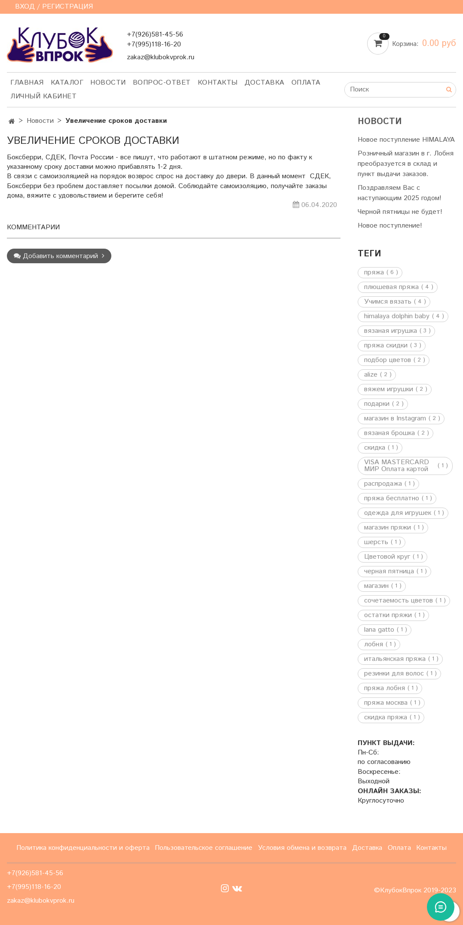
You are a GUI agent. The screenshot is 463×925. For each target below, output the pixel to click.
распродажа (383, 484)
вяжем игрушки (388, 389)
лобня (373, 644)
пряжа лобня (384, 688)
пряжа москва (386, 703)
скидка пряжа (385, 717)
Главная (27, 83)
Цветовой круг (387, 557)
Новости (108, 83)
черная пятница (389, 571)
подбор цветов (387, 360)
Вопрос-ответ (162, 83)
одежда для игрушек (397, 513)
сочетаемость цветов (398, 600)
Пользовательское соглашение (203, 848)
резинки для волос (394, 673)
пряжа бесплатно (391, 498)
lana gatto (379, 630)
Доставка (265, 83)
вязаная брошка (389, 433)
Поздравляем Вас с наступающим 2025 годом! (400, 193)
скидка (374, 447)
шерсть (376, 542)
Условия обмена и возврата (302, 848)
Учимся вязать (387, 301)
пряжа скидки (386, 345)
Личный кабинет (43, 96)
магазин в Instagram (395, 418)
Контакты (218, 83)
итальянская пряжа (395, 659)
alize (370, 374)
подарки (376, 404)
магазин (376, 586)
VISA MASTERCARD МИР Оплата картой (396, 466)
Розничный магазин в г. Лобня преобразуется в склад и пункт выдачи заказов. (406, 164)
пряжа (374, 272)
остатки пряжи (388, 615)
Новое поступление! (390, 226)
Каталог (67, 83)
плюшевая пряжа (391, 287)
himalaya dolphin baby (396, 316)
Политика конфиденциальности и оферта (83, 848)
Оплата (306, 83)
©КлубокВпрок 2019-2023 (415, 890)
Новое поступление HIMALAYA (406, 140)
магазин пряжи (387, 527)
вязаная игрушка (390, 331)
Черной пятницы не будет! (400, 212)
